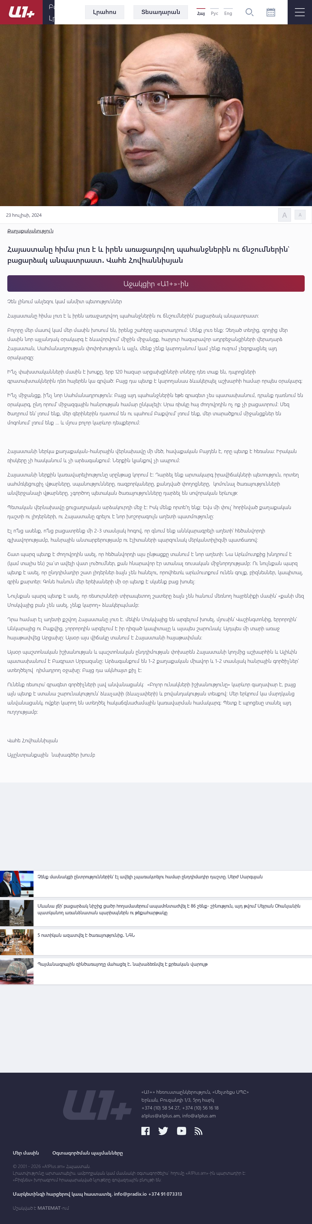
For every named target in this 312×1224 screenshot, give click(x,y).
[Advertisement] (156, 825)
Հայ (201, 13)
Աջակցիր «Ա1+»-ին (156, 283)
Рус (214, 13)
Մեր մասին (26, 1152)
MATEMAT (49, 1208)
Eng (228, 13)
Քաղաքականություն (30, 230)
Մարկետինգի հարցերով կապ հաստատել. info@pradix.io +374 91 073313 (97, 1194)
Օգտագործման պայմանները (87, 1152)
